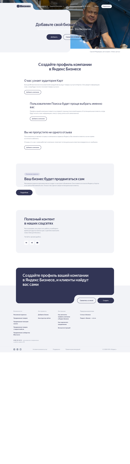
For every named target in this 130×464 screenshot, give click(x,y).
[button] (42, 6)
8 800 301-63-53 (17, 453)
